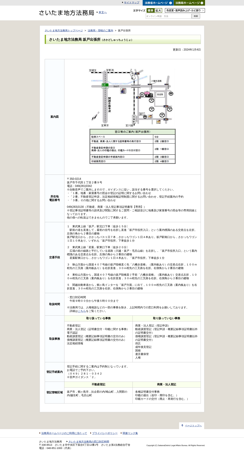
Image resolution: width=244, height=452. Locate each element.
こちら (82, 311)
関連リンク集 (130, 433)
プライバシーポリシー (105, 433)
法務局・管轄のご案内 (100, 30)
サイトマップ (131, 2)
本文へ (103, 12)
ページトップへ (193, 425)
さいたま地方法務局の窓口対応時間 (88, 441)
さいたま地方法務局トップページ (64, 30)
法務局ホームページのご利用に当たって (64, 433)
